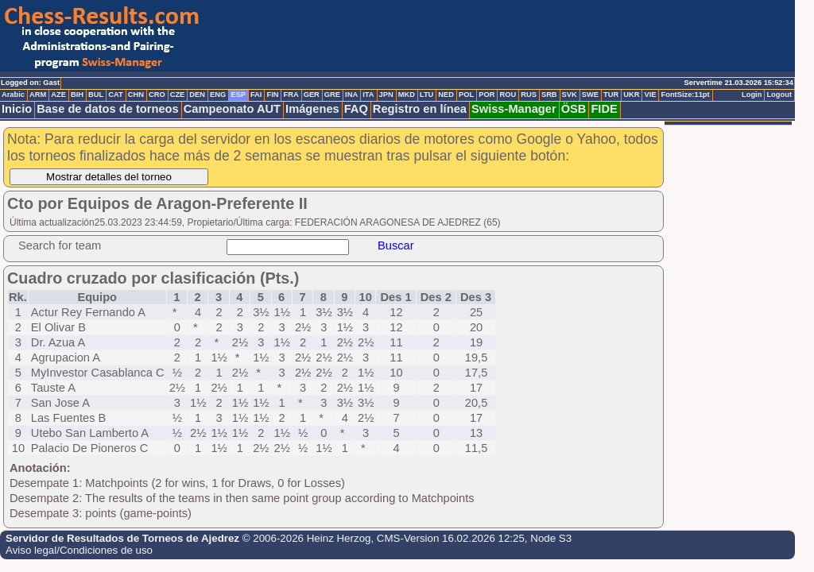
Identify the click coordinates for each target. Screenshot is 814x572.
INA (351, 95)
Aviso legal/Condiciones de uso (79, 550)
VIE (650, 95)
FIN (272, 95)
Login (752, 95)
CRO (157, 95)
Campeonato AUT (232, 108)
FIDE (604, 108)
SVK (569, 95)
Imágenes (312, 108)
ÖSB (574, 108)
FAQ (356, 108)
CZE (177, 95)
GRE (332, 95)
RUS (529, 95)
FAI (256, 95)
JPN (386, 95)
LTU (426, 95)
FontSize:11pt (685, 95)
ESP (238, 95)
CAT (115, 95)
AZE (58, 95)
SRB (549, 95)
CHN (136, 95)
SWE (590, 95)
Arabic (13, 95)
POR (486, 95)
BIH (77, 95)
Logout (779, 95)
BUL (95, 95)
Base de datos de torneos (107, 108)
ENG (218, 95)
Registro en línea (420, 108)
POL (466, 95)
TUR (610, 95)
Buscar (396, 245)
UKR (631, 95)
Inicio (17, 108)
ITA (368, 95)
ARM (37, 95)
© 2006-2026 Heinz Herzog (306, 538)
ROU (507, 95)
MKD (406, 95)
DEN (197, 95)
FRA (290, 95)
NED (446, 95)
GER (312, 95)
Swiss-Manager (513, 108)
